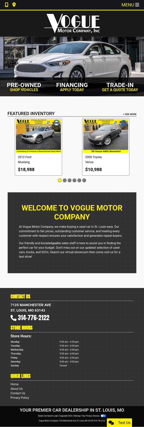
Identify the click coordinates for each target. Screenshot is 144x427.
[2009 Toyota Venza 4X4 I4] (105, 136)
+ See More (129, 114)
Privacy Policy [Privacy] (19, 397)
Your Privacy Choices (94, 416)
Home (14, 384)
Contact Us (17, 393)
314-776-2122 (34, 317)
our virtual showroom (74, 252)
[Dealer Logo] (72, 23)
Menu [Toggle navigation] (130, 4)
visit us (108, 252)
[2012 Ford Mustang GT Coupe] (38, 136)
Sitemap (77, 416)
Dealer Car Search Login (48, 416)
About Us (16, 389)
